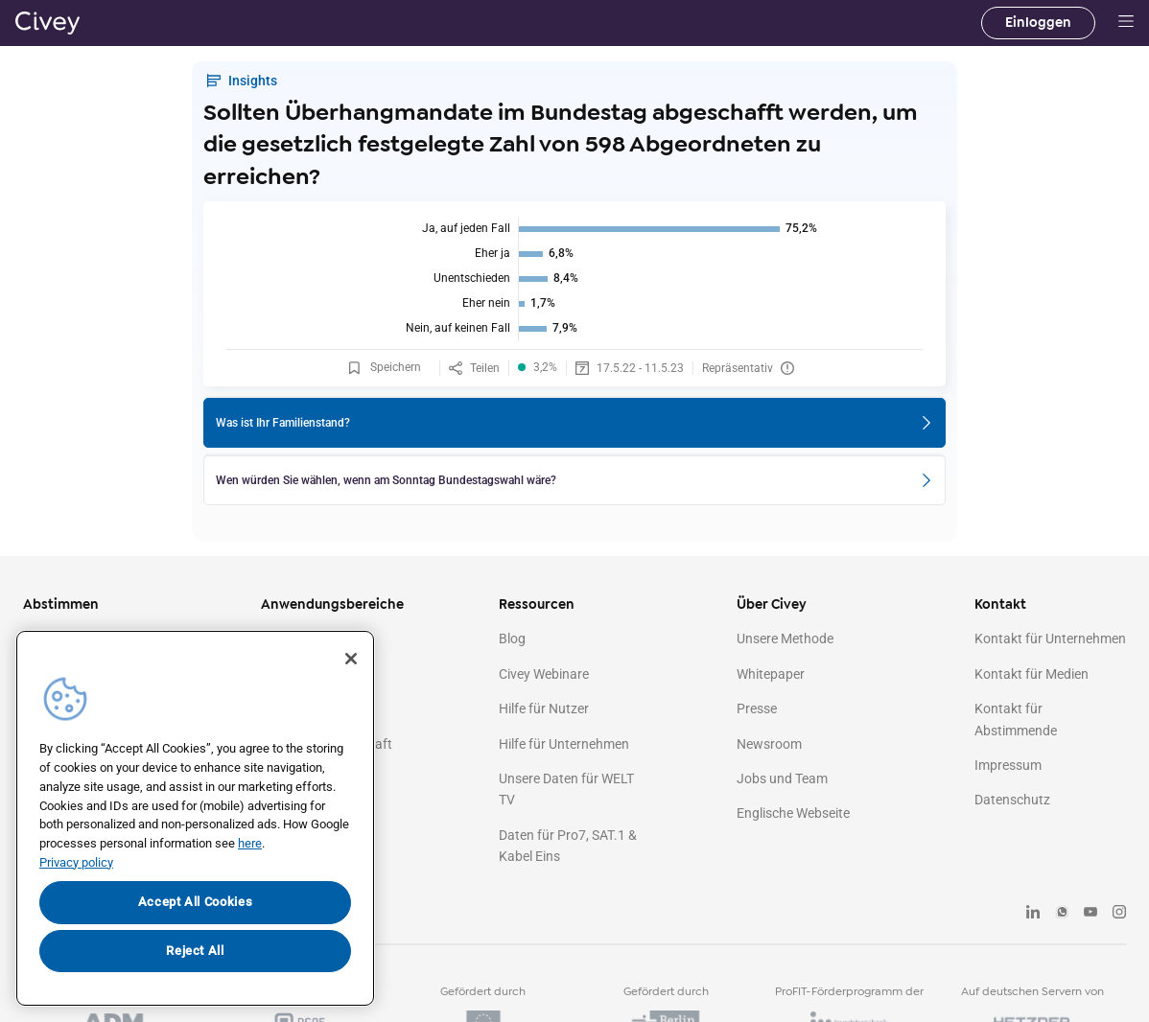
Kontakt (1000, 604)
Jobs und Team (782, 778)
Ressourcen (536, 604)
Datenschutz (1012, 799)
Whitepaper (771, 674)
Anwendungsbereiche (332, 604)
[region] (195, 818)
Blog (512, 638)
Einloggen (1038, 22)
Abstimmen (61, 604)
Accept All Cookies (195, 901)
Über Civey (772, 604)
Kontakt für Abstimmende (1015, 719)
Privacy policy (76, 862)
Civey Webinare (544, 674)
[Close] (351, 659)
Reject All (195, 950)
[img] (574, 279)
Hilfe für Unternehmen (564, 744)
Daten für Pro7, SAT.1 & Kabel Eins (568, 845)
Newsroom (769, 744)
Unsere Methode (785, 638)
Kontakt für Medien (1031, 674)
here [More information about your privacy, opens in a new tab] (250, 843)
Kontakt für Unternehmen (1050, 638)
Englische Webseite (793, 813)
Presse (757, 708)
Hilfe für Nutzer (544, 708)
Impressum (1008, 765)
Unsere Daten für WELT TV (566, 789)
